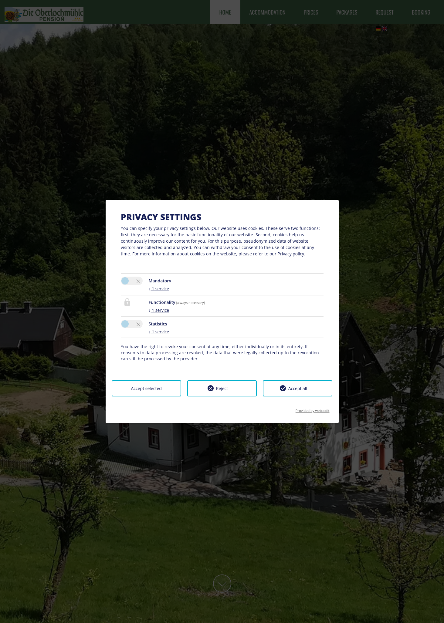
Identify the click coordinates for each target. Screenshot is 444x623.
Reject (222, 388)
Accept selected (146, 388)
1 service (159, 288)
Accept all (297, 388)
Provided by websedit (313, 408)
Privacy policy (291, 254)
